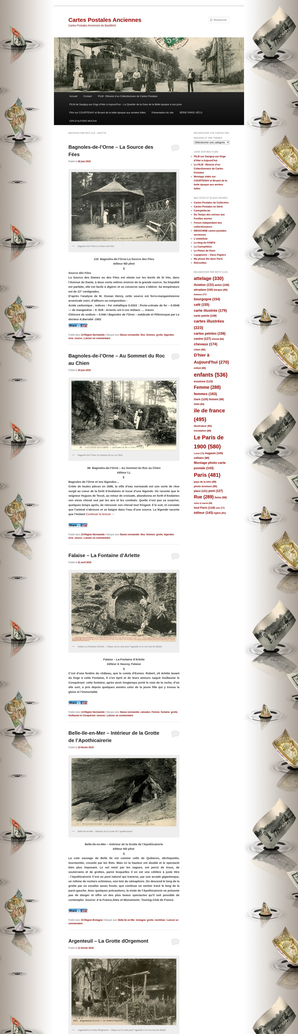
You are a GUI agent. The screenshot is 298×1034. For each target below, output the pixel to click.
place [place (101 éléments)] (201, 490)
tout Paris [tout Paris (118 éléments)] (204, 507)
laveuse (101, 715)
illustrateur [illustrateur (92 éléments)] (203, 426)
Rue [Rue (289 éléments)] (204, 496)
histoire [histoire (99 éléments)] (216, 399)
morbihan (160, 920)
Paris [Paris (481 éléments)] (207, 475)
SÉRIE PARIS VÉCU (190, 112)
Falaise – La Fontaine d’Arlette (104, 555)
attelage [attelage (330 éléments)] (209, 278)
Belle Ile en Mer (126, 920)
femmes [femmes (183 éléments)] (205, 394)
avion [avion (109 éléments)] (222, 284)
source (78, 338)
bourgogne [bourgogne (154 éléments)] (207, 299)
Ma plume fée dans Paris (208, 258)
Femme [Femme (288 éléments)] (207, 387)
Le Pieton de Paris (204, 250)
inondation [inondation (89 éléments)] (202, 430)
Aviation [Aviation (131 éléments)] (204, 284)
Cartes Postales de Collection (211, 202)
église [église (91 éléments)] (220, 512)
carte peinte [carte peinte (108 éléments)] (205, 315)
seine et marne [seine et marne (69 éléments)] (203, 503)
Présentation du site (163, 112)
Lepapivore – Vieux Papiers (210, 254)
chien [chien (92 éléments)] (199, 349)
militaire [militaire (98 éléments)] (201, 458)
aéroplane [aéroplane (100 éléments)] (203, 289)
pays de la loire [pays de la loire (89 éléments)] (205, 481)
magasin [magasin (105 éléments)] (214, 453)
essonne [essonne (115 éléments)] (203, 381)
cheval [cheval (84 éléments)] (218, 339)
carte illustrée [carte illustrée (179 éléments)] (210, 310)
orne (70, 338)
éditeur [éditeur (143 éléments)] (203, 513)
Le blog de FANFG (204, 242)
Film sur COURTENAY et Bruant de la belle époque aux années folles (107, 112)
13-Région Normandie (93, 335)
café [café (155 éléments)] (201, 305)
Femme (155, 712)
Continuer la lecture (100, 514)
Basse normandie (129, 335)
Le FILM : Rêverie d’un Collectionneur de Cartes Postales (208, 168)
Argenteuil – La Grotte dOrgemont (108, 941)
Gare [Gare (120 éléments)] (201, 399)
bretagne (141, 920)
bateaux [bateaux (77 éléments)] (200, 294)
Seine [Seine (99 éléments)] (220, 497)
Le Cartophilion (203, 246)
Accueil (73, 96)
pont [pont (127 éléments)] (215, 490)
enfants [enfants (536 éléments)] (210, 375)
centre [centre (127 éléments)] (202, 338)
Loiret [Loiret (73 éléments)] (199, 453)
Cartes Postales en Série (208, 206)
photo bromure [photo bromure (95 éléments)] (205, 486)
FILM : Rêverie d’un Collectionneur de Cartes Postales (128, 96)
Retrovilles (200, 262)
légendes (169, 335)
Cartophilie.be (202, 210)
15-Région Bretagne (91, 920)
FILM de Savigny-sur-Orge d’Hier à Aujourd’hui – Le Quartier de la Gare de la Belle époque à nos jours (125, 104)
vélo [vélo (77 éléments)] (220, 508)
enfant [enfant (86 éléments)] (200, 368)
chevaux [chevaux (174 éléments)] (205, 344)
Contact (87, 96)
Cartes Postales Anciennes (104, 20)
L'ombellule (201, 238)
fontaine (165, 712)
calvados (145, 712)
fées (142, 335)
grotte (159, 335)
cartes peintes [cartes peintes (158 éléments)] (209, 333)
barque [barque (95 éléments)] (220, 289)
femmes (150, 335)
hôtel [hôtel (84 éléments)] (199, 404)
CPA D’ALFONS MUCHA (83, 120)
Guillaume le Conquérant (81, 715)
